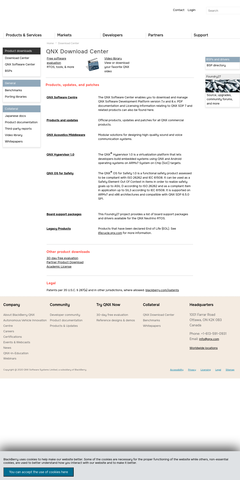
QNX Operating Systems (17, 15)
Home (50, 43)
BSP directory (216, 65)
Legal (218, 369)
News (7, 348)
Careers (8, 331)
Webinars (9, 358)
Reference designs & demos (115, 320)
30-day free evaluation (62, 258)
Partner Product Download (65, 262)
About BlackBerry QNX (19, 315)
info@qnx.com (209, 339)
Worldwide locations (203, 348)
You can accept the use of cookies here (38, 472)
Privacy (192, 369)
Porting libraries (16, 97)
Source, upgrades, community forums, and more (220, 99)
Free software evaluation (56, 60)
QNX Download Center (158, 315)
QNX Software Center (20, 64)
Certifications (12, 337)
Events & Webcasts (16, 342)
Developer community (65, 315)
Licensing (206, 369)
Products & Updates (64, 326)
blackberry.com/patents (162, 290)
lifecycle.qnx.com (110, 233)
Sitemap (230, 369)
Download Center (17, 58)
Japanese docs (15, 116)
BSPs (8, 71)
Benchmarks (13, 90)
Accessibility (176, 369)
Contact (178, 10)
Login (191, 10)
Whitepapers (14, 141)
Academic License (59, 266)
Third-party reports (18, 129)
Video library (13, 135)
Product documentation (21, 122)
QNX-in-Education (16, 353)
